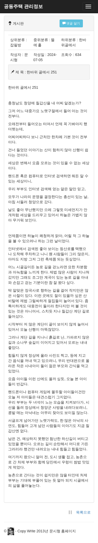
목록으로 (83, 512)
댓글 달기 (71, 23)
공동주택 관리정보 (23, 6)
